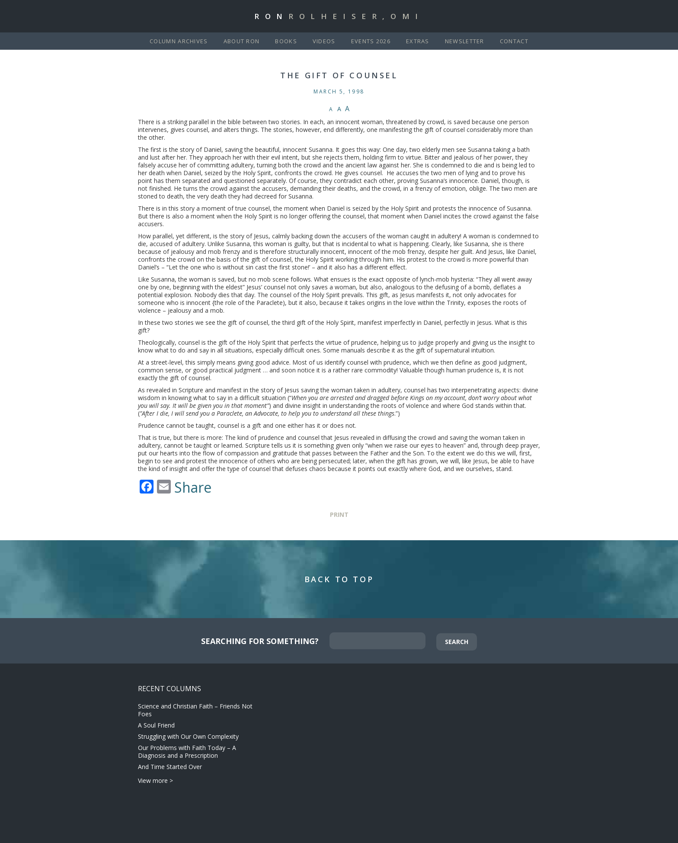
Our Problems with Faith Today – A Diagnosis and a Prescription (187, 752)
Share (192, 487)
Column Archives (179, 41)
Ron (339, 16)
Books (286, 41)
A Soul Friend (156, 725)
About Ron (242, 41)
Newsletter (464, 41)
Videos (324, 41)
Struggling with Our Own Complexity (188, 736)
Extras (417, 41)
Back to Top (339, 579)
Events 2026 (370, 41)
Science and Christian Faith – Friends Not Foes (195, 710)
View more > (155, 780)
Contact (514, 41)
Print (339, 514)
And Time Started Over (170, 767)
